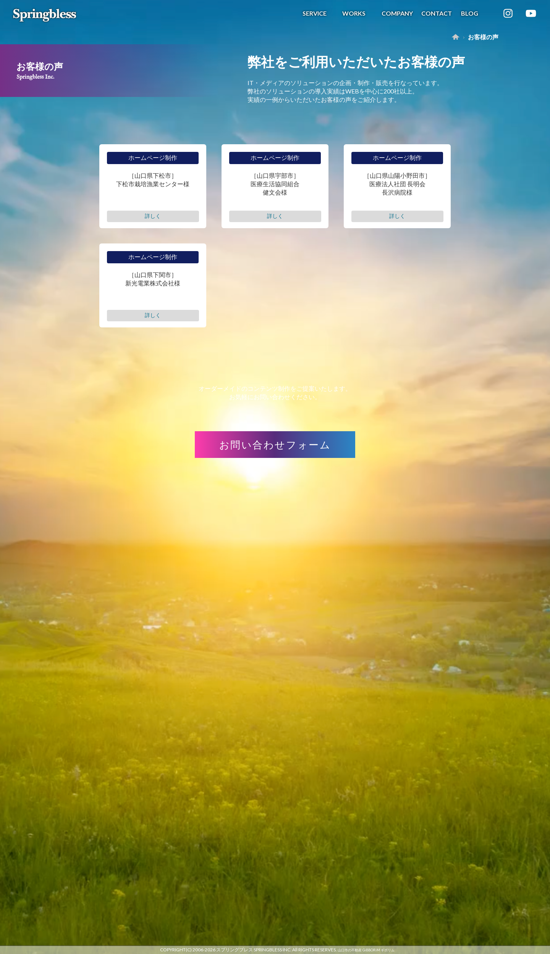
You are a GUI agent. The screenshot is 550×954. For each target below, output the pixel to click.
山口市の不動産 (350, 950)
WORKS (354, 13)
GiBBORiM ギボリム (378, 950)
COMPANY (397, 13)
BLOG (469, 13)
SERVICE (314, 13)
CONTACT (436, 13)
